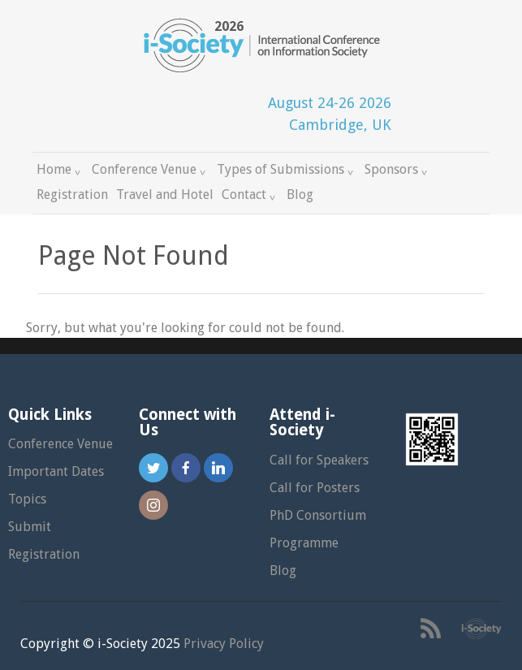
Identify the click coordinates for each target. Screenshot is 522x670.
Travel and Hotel (165, 194)
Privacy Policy (223, 643)
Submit (29, 526)
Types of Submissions (286, 169)
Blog (300, 194)
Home (60, 169)
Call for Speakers (319, 460)
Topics (27, 499)
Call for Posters (315, 487)
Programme (304, 543)
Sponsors (397, 169)
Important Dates (56, 471)
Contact (250, 194)
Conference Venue (150, 169)
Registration (72, 194)
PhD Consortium (318, 515)
